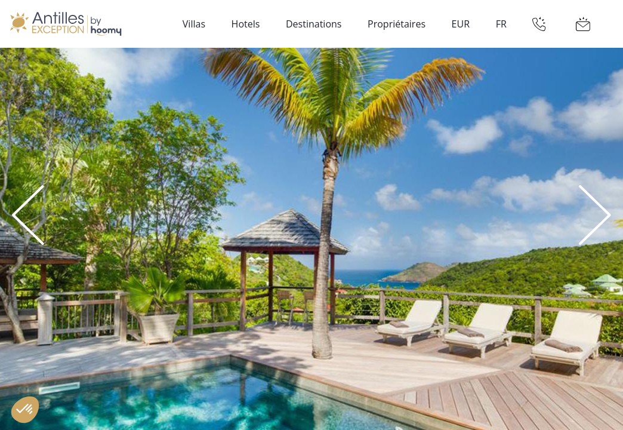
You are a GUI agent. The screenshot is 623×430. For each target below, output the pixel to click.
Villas (194, 23)
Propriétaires (396, 23)
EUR (461, 23)
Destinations (313, 23)
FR (501, 23)
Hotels (246, 23)
